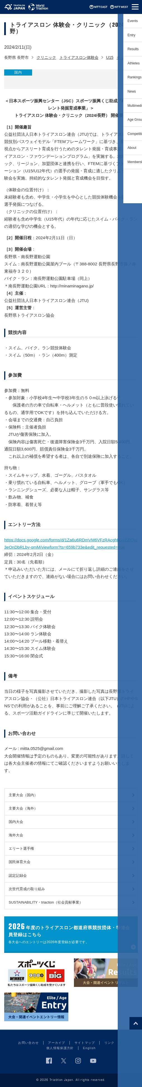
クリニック (46, 57)
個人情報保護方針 (60, 1048)
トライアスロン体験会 (78, 57)
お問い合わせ (28, 1042)
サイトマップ (84, 1042)
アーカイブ (56, 1042)
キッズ (122, 57)
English (89, 1048)
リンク (109, 1042)
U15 (110, 57)
